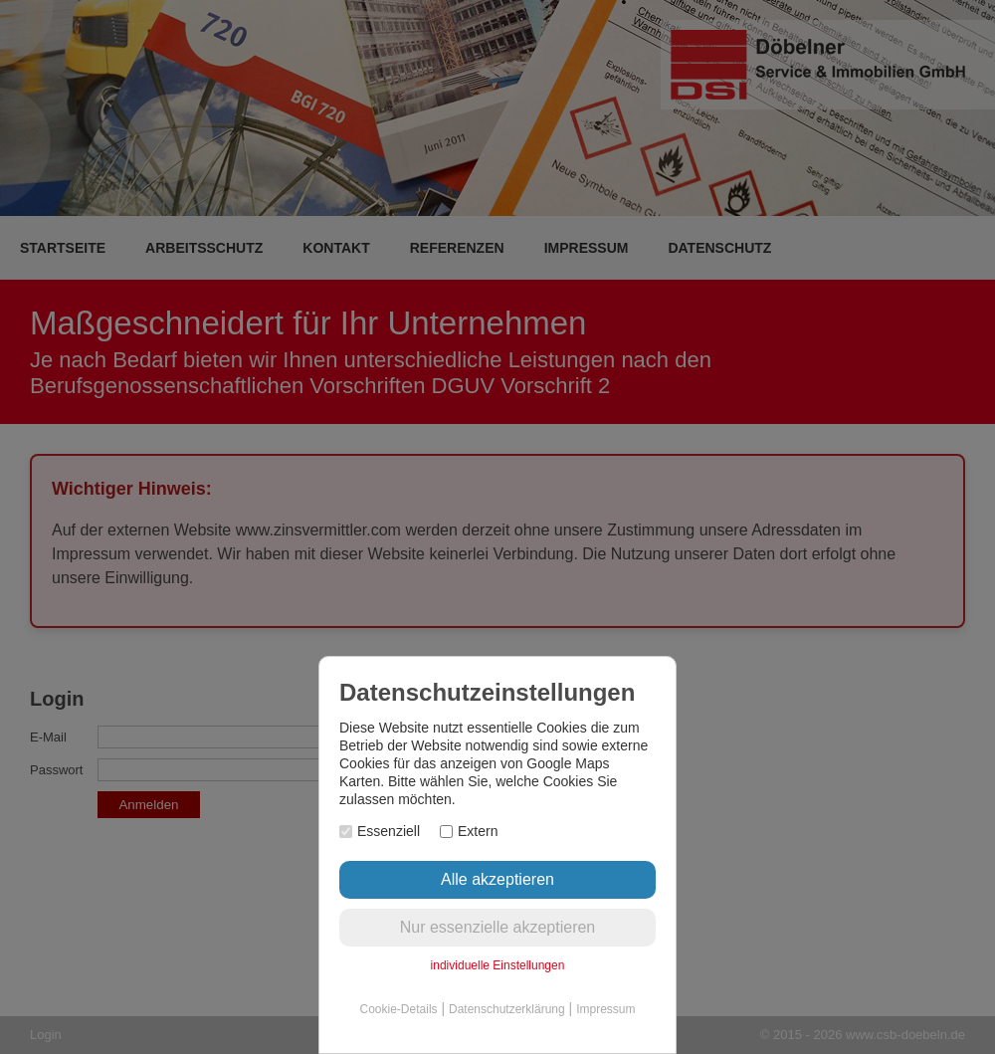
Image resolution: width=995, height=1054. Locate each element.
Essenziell (379, 831)
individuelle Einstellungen (498, 965)
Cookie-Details (399, 1009)
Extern (469, 831)
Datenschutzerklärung (507, 1009)
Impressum (605, 1009)
